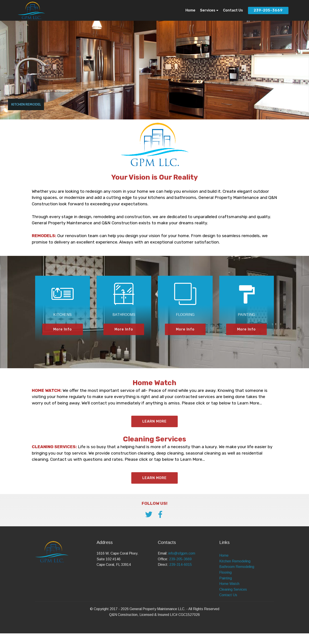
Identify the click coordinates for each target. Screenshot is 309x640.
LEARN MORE (154, 485)
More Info (62, 337)
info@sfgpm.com (181, 564)
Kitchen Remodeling (234, 591)
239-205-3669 (268, 10)
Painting (225, 608)
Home (190, 10)
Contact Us (233, 10)
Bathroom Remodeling (236, 597)
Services (207, 10)
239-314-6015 (180, 576)
